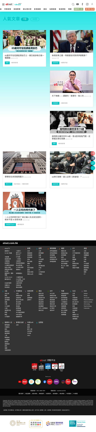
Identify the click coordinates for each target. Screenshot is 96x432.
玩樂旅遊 (53, 9)
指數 (40, 255)
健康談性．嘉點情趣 (9, 274)
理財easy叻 (30, 274)
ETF (73, 248)
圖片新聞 (29, 261)
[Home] (9, 4)
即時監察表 (53, 261)
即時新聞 (29, 257)
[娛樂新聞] (14, 62)
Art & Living (87, 304)
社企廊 (29, 333)
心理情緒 (7, 339)
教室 (62, 267)
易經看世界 (8, 259)
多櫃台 (40, 274)
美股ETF (74, 265)
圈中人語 (29, 329)
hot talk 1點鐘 (8, 253)
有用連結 (68, 393)
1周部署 (7, 257)
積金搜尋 (52, 302)
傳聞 (28, 263)
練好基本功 (8, 279)
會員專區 (62, 9)
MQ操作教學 (8, 283)
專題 (28, 325)
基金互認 (41, 310)
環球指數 (86, 253)
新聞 (28, 248)
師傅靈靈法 (19, 273)
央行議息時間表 (20, 312)
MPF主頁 (52, 293)
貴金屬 (18, 306)
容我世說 (55, 63)
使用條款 (55, 393)
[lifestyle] (20, 4)
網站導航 (62, 393)
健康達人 (18, 269)
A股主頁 (7, 293)
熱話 (73, 295)
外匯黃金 (19, 291)
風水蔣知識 (19, 265)
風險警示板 (8, 310)
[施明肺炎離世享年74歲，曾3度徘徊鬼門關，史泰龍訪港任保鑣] (71, 122)
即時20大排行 (65, 261)
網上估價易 (64, 310)
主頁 (28, 251)
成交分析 (63, 259)
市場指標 (18, 310)
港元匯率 (18, 302)
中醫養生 (7, 327)
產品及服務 (19, 287)
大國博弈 (18, 261)
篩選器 (74, 259)
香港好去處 (90, 9)
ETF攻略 (18, 257)
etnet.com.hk (10, 243)
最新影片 (7, 251)
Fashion (86, 293)
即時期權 (52, 255)
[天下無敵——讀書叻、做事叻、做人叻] (71, 82)
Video (28, 335)
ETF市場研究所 (76, 253)
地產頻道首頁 (65, 293)
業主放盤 (63, 312)
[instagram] (87, 4)
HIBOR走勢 (19, 314)
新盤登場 (63, 295)
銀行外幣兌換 (19, 299)
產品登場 (41, 302)
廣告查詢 (34, 393)
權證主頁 (63, 251)
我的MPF (52, 310)
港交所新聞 (30, 267)
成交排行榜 (64, 299)
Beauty (85, 295)
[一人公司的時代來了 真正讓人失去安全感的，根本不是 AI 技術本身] (24, 203)
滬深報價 (7, 299)
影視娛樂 (37, 9)
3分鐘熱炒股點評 (9, 265)
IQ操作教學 (19, 283)
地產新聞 (63, 306)
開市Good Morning (18, 254)
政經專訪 (7, 263)
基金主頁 (41, 293)
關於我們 (21, 393)
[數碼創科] (20, 224)
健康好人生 (78, 9)
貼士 (28, 265)
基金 (40, 291)
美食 (45, 9)
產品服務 (27, 393)
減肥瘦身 (7, 344)
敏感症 (6, 341)
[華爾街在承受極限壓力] (24, 162)
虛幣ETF (29, 299)
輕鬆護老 (7, 337)
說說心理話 (8, 267)
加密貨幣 (30, 291)
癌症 (6, 329)
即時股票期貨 (53, 253)
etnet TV (7, 248)
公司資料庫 (42, 272)
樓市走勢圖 (64, 304)
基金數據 (41, 306)
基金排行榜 (42, 297)
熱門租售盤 (64, 297)
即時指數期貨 (53, 251)
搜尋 (28, 270)
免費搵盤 (63, 314)
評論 (28, 259)
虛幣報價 (29, 297)
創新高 (40, 261)
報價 (73, 257)
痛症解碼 (7, 333)
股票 (40, 248)
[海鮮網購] (93, 158)
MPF (51, 291)
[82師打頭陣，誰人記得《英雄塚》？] (71, 162)
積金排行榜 (53, 306)
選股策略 (86, 267)
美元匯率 (18, 304)
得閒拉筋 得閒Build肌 (8, 270)
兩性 (6, 346)
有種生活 (7, 285)
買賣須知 (63, 308)
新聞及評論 (53, 257)
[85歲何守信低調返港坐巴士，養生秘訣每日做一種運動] (24, 41)
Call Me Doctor (8, 277)
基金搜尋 (41, 299)
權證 (62, 248)
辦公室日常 (27, 9)
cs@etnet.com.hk (61, 390)
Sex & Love (86, 297)
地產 (62, 291)
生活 (73, 291)
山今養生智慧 (19, 267)
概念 (85, 261)
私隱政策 (48, 393)
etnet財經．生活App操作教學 (20, 280)
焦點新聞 (29, 255)
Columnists (86, 308)
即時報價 (41, 253)
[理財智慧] (64, 103)
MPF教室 (52, 308)
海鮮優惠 (74, 318)
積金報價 (52, 299)
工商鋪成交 (64, 302)
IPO (39, 270)
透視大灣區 (30, 272)
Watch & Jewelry (88, 302)
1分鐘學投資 (19, 277)
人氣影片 (18, 251)
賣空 (40, 263)
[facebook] (82, 4)
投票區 (41, 322)
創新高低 (86, 265)
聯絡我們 (41, 393)
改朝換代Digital (10, 224)
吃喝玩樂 (18, 285)
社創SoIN (30, 322)
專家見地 (41, 304)
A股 (6, 291)
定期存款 (18, 297)
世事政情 (7, 9)
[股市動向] (17, 184)
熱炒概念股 (42, 265)
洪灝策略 (7, 261)
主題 (73, 255)
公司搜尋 (7, 316)
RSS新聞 (75, 393)
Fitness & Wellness (88, 299)
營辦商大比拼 (53, 297)
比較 (73, 261)
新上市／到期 (65, 265)
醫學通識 (7, 325)
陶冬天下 (8, 184)
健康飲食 (7, 331)
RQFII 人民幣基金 (43, 308)
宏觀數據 (86, 255)
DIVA (85, 291)
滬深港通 (7, 297)
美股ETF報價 (75, 267)
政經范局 (55, 184)
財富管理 (17, 9)
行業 (40, 257)
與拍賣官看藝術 (20, 263)
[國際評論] (64, 62)
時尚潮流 (7, 287)
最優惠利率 (19, 316)
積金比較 (52, 304)
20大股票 (41, 259)
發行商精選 (64, 263)
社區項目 (29, 331)
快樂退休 (55, 103)
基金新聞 (41, 295)
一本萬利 (18, 259)
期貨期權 (53, 248)
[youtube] (78, 4)
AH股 (40, 267)
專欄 (70, 9)
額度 (6, 295)
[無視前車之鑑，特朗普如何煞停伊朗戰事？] (71, 41)
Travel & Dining (87, 306)
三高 (6, 335)
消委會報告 (8, 350)
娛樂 (7, 63)
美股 (85, 248)
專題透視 (29, 253)
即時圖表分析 (53, 259)
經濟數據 (18, 308)
